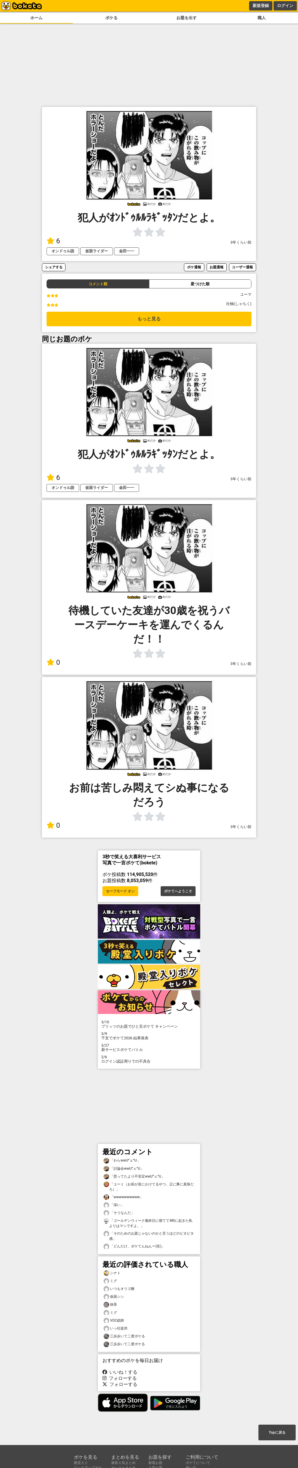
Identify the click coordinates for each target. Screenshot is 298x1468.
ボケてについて (198, 1463)
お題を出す (186, 17)
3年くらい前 (240, 242)
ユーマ (245, 294)
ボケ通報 (194, 267)
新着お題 (155, 1463)
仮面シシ (114, 1296)
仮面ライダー (96, 251)
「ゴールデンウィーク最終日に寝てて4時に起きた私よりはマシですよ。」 (148, 1223)
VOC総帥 (114, 1320)
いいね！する (119, 1372)
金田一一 (126, 251)
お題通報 (217, 267)
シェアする (54, 267)
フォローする (119, 1378)
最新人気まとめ (123, 1463)
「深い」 (114, 1205)
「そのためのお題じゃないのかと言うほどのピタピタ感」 (149, 1236)
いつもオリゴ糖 (119, 1289)
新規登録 (261, 5)
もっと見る (149, 318)
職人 (262, 17)
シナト (112, 1273)
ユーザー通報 (242, 267)
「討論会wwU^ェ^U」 (124, 1168)
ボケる (111, 17)
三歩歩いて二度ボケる (124, 1336)
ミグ (110, 1281)
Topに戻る (277, 1432)
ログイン (285, 5)
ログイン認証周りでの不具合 (149, 1059)
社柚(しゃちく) (238, 304)
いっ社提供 (115, 1328)
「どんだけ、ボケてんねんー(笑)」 (134, 1246)
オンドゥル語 (63, 251)
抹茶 (110, 1304)
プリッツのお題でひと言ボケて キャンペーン (149, 1024)
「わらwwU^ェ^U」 (122, 1160)
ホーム (36, 17)
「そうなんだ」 (119, 1213)
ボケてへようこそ (178, 891)
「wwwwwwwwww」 (123, 1197)
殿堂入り (81, 1463)
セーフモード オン (120, 891)
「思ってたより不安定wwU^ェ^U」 (134, 1176)
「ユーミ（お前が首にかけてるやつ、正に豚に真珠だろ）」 (149, 1187)
